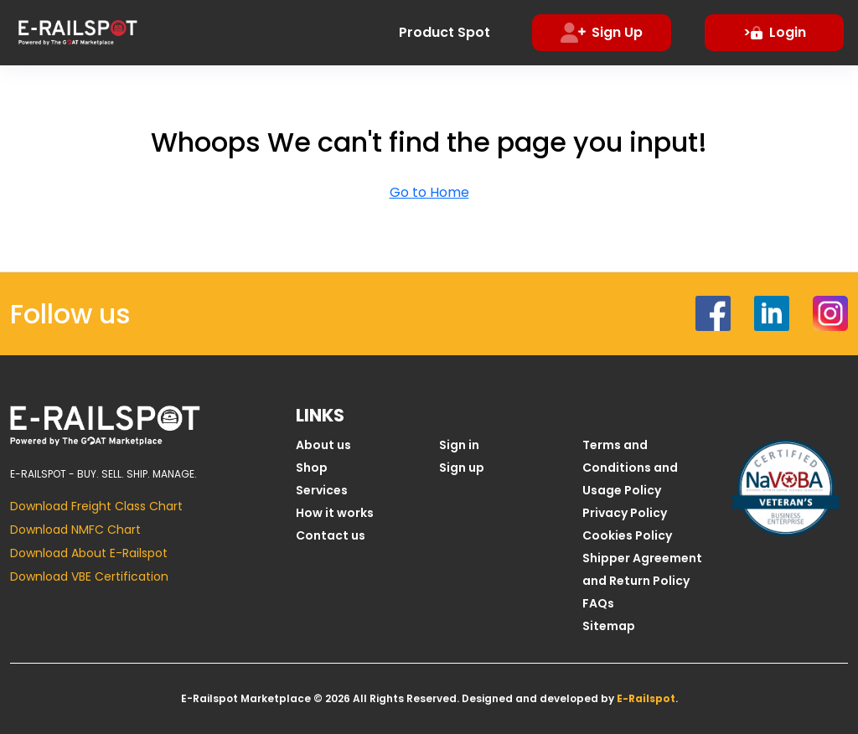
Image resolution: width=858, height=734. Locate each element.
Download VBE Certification (89, 576)
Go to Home (429, 192)
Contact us (330, 535)
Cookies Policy (627, 535)
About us (323, 445)
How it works (335, 512)
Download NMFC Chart (75, 529)
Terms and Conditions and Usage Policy (630, 468)
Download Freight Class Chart (96, 506)
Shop (312, 467)
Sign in (459, 445)
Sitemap (608, 626)
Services (322, 490)
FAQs (598, 603)
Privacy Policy (624, 512)
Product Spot (444, 32)
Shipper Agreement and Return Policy (642, 569)
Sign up (461, 467)
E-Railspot (646, 698)
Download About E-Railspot (89, 553)
